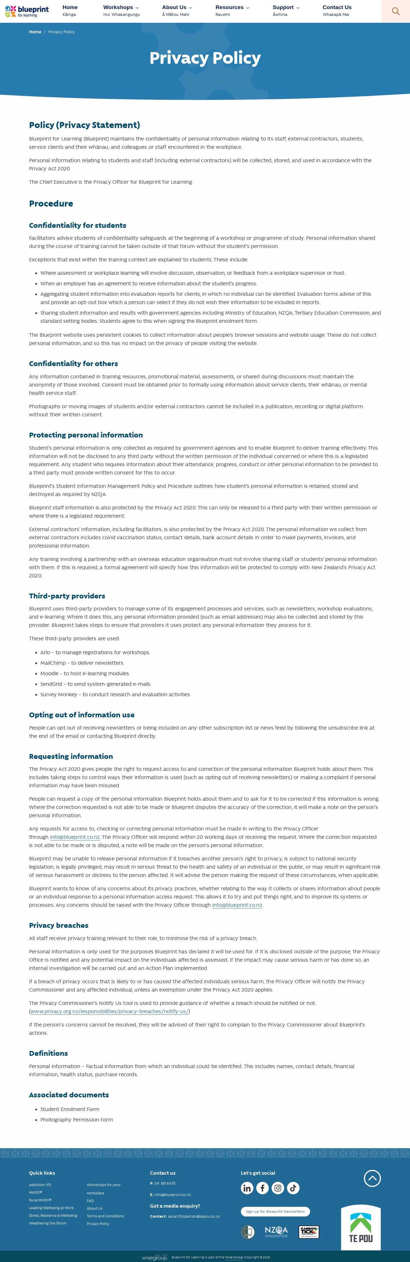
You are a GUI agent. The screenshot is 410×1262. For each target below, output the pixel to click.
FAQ (90, 1201)
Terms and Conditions (105, 1216)
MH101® (35, 1192)
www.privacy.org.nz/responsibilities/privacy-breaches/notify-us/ (109, 1011)
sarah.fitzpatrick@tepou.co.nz (194, 1216)
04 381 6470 (165, 1183)
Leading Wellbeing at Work (51, 1208)
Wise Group (234, 1257)
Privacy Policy (98, 1224)
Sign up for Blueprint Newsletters (275, 1211)
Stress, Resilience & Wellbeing (53, 1215)
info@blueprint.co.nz (75, 837)
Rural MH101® (40, 1200)
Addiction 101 (40, 1185)
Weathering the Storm (47, 1223)
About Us (94, 1208)
